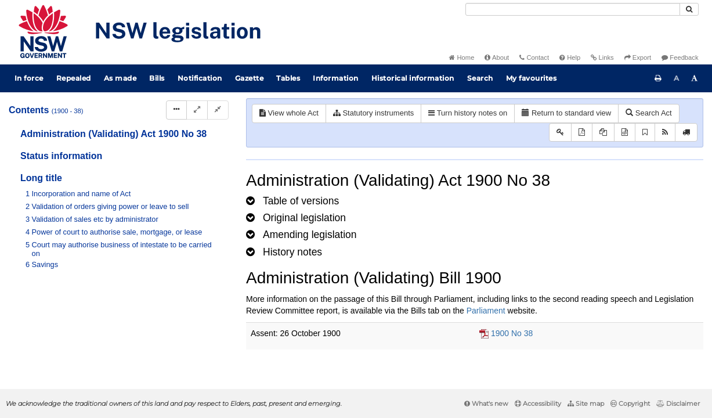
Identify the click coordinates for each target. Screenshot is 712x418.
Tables (288, 78)
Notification (200, 78)
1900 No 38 (512, 333)
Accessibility (538, 403)
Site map (586, 403)
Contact (534, 57)
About (497, 57)
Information (336, 78)
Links (602, 57)
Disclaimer (678, 403)
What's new (486, 403)
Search (480, 78)
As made (120, 78)
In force (29, 78)
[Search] (572, 9)
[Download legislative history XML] (624, 132)
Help (569, 57)
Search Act (648, 113)
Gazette (249, 78)
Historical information (412, 78)
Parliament (486, 310)
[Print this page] (658, 78)
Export (637, 57)
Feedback (680, 57)
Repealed (73, 78)
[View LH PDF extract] (603, 132)
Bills (157, 78)
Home (461, 57)
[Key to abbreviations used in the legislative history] (560, 132)
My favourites (531, 78)
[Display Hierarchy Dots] (176, 110)
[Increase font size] (694, 78)
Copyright (630, 403)
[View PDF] (581, 132)
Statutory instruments (373, 113)
